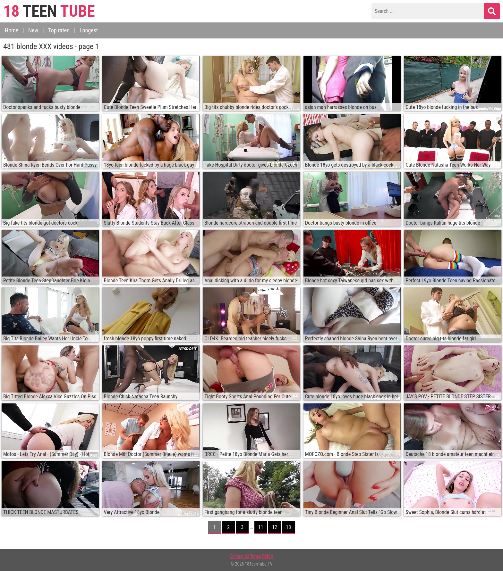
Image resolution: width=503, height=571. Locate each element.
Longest (89, 30)
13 (288, 527)
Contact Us (239, 556)
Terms (255, 556)
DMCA (267, 556)
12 (274, 527)
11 (260, 527)
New (33, 30)
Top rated (59, 30)
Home (11, 30)
